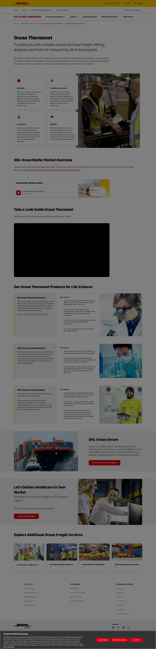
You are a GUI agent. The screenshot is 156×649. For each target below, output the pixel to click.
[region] (78, 640)
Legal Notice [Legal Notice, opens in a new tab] (10, 647)
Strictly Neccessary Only (119, 640)
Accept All (136, 640)
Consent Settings (103, 640)
